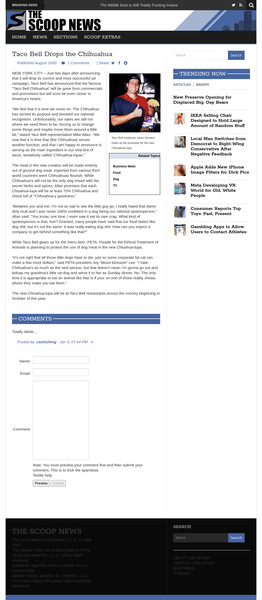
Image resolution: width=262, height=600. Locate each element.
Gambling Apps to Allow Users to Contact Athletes (218, 229)
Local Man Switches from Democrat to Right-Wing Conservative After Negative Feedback (218, 146)
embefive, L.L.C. (76, 575)
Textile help (42, 475)
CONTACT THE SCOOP (194, 563)
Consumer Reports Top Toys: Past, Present (216, 211)
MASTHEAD (183, 568)
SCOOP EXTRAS (102, 37)
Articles (182, 85)
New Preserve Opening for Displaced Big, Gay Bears (202, 99)
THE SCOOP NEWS (47, 531)
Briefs (202, 85)
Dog (116, 179)
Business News (124, 166)
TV (115, 185)
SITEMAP (181, 573)
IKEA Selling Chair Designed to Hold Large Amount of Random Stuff (218, 120)
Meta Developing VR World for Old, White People (213, 190)
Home (19, 37)
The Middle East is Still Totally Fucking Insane (139, 5)
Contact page (23, 570)
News (40, 37)
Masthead (20, 586)
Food (117, 173)
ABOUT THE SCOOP (191, 558)
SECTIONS (65, 37)
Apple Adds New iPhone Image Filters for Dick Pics (220, 169)
